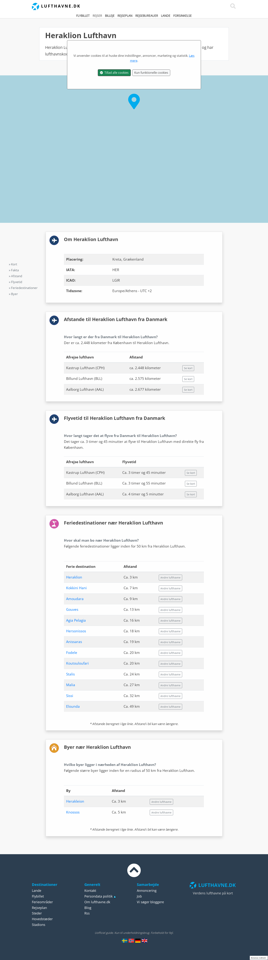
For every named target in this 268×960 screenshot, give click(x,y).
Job (139, 896)
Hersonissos (76, 631)
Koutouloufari (77, 663)
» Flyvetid (15, 282)
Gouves (72, 609)
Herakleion (75, 801)
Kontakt (90, 890)
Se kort (188, 368)
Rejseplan (125, 16)
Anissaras (74, 641)
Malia (70, 684)
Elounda (73, 706)
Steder (37, 913)
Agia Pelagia (76, 620)
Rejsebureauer (146, 16)
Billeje (110, 16)
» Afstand (15, 276)
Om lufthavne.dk (97, 902)
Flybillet (83, 16)
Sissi (69, 695)
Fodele (71, 652)
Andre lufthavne (170, 577)
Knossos (73, 812)
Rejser (97, 16)
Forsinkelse (182, 16)
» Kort (13, 264)
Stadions (38, 924)
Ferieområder (42, 902)
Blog (87, 907)
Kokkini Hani (76, 588)
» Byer (13, 294)
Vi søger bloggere (150, 902)
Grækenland (104, 47)
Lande (165, 16)
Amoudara (75, 598)
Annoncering (147, 890)
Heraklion (74, 577)
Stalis (70, 674)
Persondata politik (98, 896)
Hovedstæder (42, 919)
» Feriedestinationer (23, 288)
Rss (87, 913)
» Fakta (14, 270)
